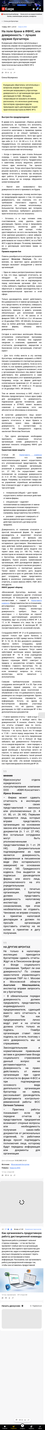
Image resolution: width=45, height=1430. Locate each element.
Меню (40, 1427)
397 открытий (22, 1295)
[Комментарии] (2, 72)
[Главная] (4, 1427)
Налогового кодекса (30, 455)
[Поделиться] (14, 72)
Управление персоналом (33, 1229)
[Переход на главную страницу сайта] (8, 9)
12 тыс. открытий (8, 69)
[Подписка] (13, 1427)
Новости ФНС (22, 27)
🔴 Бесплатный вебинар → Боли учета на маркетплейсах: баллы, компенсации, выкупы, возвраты (21, 15)
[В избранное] (11, 72)
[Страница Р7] (4, 1229)
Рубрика (5, 1168)
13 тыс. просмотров (9, 1295)
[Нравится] (7, 73)
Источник (6, 1164)
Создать (22, 1426)
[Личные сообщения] (33, 9)
